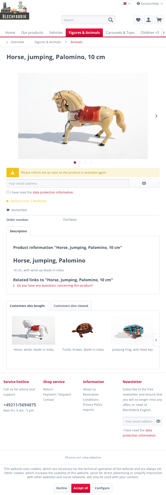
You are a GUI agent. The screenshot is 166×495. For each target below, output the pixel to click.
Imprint (88, 410)
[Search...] (88, 20)
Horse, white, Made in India (34, 349)
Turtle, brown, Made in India (83, 349)
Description (18, 231)
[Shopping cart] (159, 20)
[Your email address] (139, 421)
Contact (48, 400)
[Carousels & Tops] (120, 32)
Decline (61, 488)
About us (89, 389)
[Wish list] (138, 20)
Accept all (80, 488)
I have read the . (42, 192)
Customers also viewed (71, 306)
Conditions (91, 400)
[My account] (148, 20)
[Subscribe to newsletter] (158, 421)
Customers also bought (27, 306)
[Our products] (32, 32)
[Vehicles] (56, 32)
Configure (102, 488)
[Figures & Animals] (84, 32)
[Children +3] (149, 32)
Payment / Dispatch (57, 394)
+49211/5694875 (19, 405)
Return (48, 389)
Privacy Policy (92, 404)
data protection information (53, 192)
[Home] (10, 32)
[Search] (110, 20)
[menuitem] (88, 20)
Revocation (91, 394)
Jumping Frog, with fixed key (132, 349)
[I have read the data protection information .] (7, 192)
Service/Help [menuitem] (148, 4)
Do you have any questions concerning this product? (53, 285)
